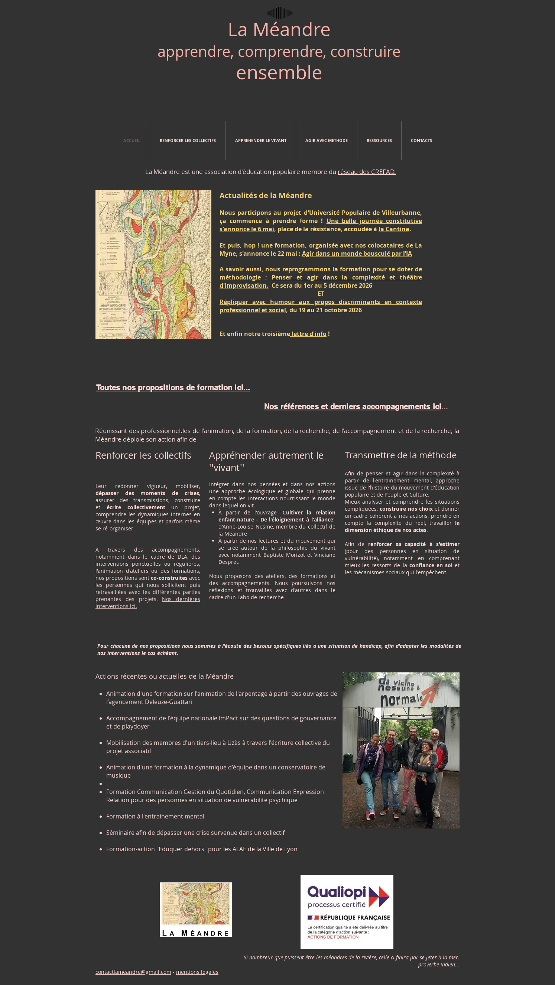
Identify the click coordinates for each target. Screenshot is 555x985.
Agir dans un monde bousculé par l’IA (357, 253)
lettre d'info (308, 334)
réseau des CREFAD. (367, 171)
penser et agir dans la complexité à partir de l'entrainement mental (402, 477)
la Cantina (394, 229)
